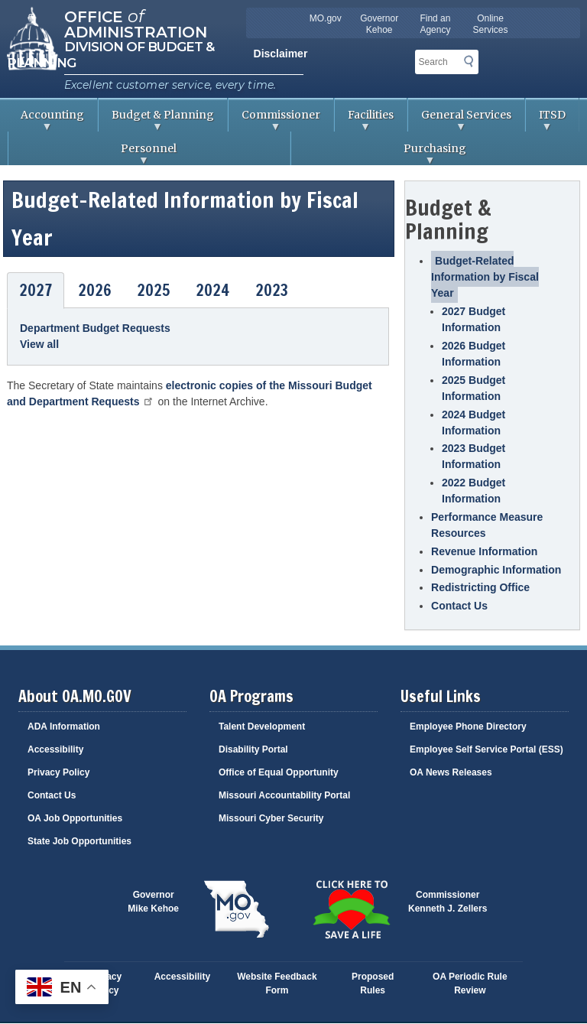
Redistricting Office (480, 587)
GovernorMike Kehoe (153, 901)
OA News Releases (451, 772)
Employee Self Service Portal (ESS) (486, 749)
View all (39, 344)
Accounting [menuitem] (46, 120)
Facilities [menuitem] (364, 120)
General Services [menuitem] (459, 120)
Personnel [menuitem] (92, 153)
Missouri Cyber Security (271, 818)
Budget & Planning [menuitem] (156, 120)
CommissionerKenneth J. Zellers (447, 901)
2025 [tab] (153, 290)
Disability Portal (253, 749)
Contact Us (459, 606)
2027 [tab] (35, 290)
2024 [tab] (212, 290)
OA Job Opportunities (75, 818)
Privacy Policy (58, 772)
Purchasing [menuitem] (378, 153)
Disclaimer (281, 53)
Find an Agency (435, 24)
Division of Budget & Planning (110, 54)
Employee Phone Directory (468, 726)
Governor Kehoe (379, 24)
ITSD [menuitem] (546, 120)
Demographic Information (496, 570)
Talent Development (262, 726)
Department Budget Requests (95, 328)
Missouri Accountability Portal (284, 795)
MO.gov (326, 18)
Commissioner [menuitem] (274, 120)
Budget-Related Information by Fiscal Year (485, 277)
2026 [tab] (95, 290)
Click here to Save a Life (351, 909)
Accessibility (55, 749)
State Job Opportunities (79, 841)
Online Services (490, 24)
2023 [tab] (271, 290)
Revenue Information (484, 551)
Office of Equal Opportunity (279, 772)
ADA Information (64, 726)
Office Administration (135, 23)
